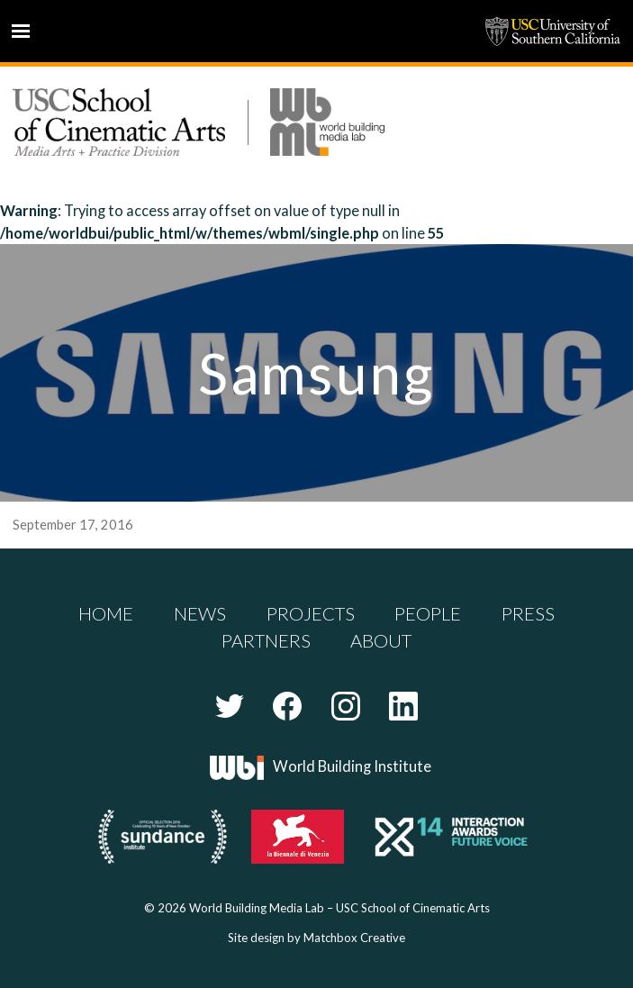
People (427, 613)
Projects (311, 613)
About (380, 640)
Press (528, 613)
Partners (266, 640)
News (200, 613)
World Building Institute (352, 766)
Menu (20, 31)
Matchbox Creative (354, 937)
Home (105, 613)
